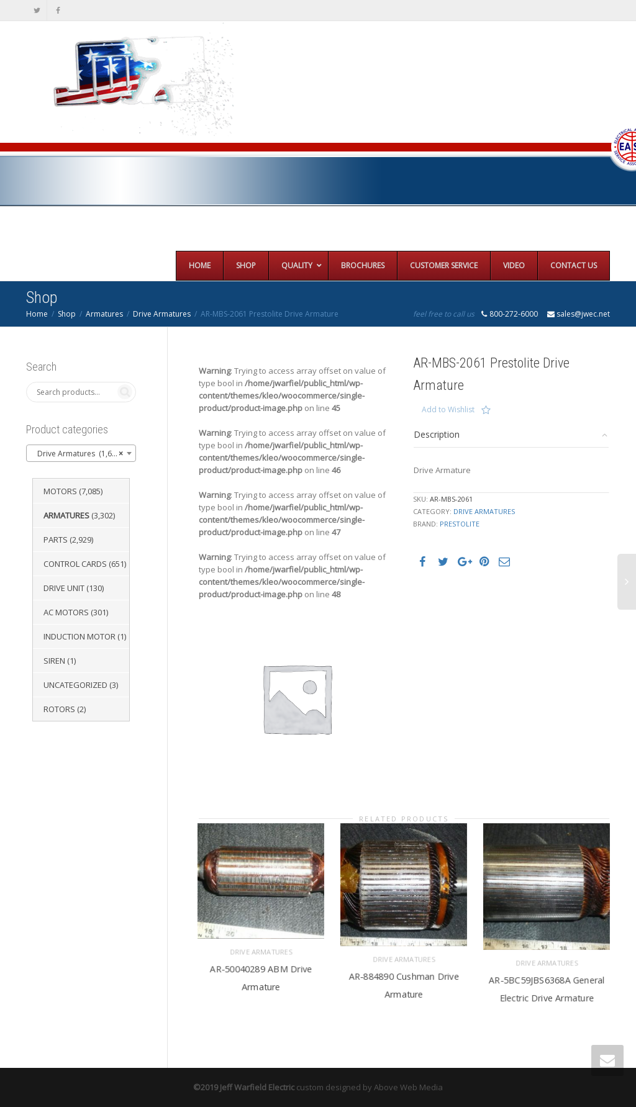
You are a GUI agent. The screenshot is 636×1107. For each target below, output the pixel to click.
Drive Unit (63, 588)
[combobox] (81, 453)
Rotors (59, 709)
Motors (60, 491)
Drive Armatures (162, 314)
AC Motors (66, 612)
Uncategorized (75, 684)
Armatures (104, 314)
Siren (54, 660)
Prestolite (459, 523)
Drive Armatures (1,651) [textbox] (77, 454)
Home (37, 314)
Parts (55, 539)
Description (437, 434)
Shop (67, 314)
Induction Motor (79, 636)
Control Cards (75, 563)
